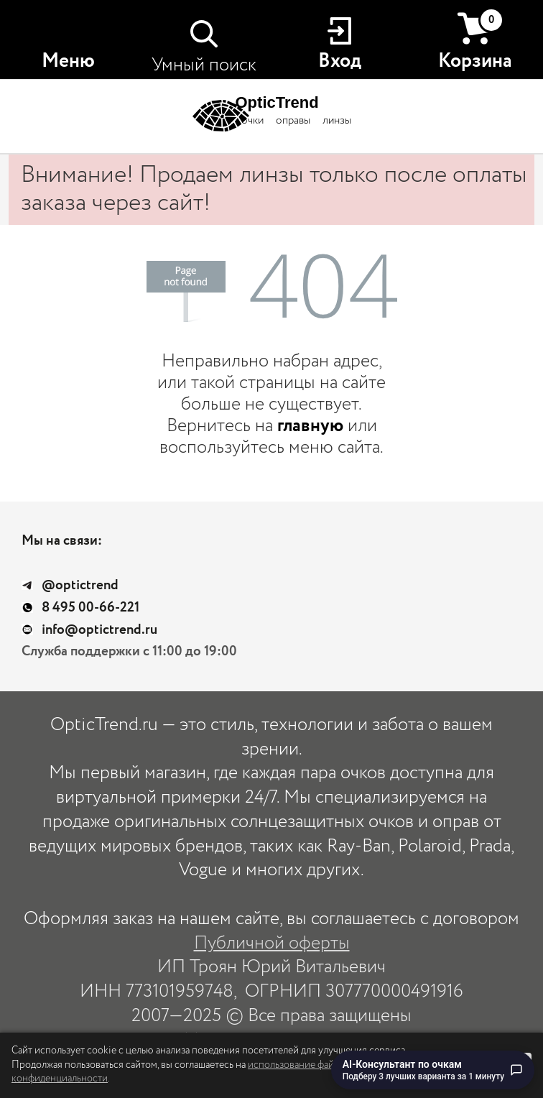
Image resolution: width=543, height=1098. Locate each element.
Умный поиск (204, 65)
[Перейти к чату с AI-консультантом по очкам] (432, 1070)
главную (310, 425)
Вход (339, 61)
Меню (68, 61)
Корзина (475, 41)
